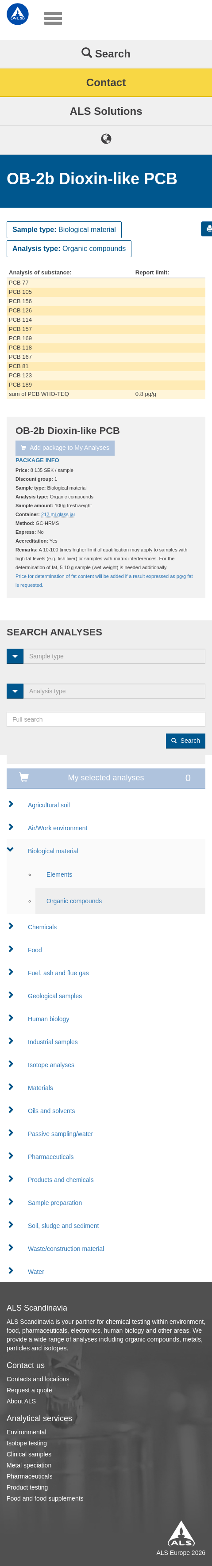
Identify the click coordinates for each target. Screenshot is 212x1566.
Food (35, 950)
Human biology (48, 1018)
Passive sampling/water (60, 1133)
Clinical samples (29, 1454)
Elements (59, 874)
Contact (106, 82)
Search (106, 53)
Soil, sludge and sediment (63, 1225)
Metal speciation (29, 1465)
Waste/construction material (66, 1248)
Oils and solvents (51, 1110)
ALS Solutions (106, 111)
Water (36, 1271)
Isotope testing (27, 1443)
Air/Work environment (57, 828)
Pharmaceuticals (51, 1156)
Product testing (27, 1487)
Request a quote (29, 1390)
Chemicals (42, 927)
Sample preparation (55, 1202)
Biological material (53, 851)
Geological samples (55, 996)
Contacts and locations (38, 1379)
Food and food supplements (45, 1498)
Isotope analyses (51, 1064)
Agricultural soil (49, 805)
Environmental (26, 1432)
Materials (40, 1087)
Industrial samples (53, 1041)
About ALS (21, 1401)
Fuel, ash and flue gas (58, 973)
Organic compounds (74, 901)
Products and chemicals (61, 1179)
